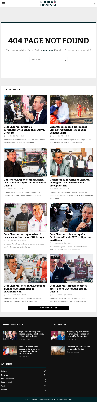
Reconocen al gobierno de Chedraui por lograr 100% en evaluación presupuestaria (70, 182)
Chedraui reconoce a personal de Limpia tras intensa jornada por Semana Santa (68, 130)
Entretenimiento (7, 379)
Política (9, 98)
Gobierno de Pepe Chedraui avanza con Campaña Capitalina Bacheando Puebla (25, 182)
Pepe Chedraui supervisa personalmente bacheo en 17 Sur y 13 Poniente (24, 130)
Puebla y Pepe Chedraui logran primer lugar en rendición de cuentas (78, 334)
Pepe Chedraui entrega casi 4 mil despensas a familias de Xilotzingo (24, 236)
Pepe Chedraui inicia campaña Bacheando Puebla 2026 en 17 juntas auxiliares (70, 237)
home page (48, 50)
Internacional (6, 382)
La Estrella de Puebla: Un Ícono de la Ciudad (78, 348)
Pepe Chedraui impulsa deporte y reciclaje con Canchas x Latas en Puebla (68, 288)
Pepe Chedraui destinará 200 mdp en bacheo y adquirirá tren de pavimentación (24, 288)
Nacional (4, 375)
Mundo (4, 390)
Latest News (12, 89)
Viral (3, 386)
